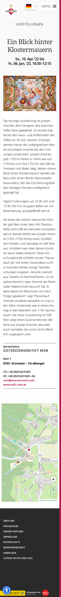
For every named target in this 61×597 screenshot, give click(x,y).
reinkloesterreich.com (19, 380)
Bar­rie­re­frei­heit (14, 547)
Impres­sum (10, 536)
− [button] (53, 494)
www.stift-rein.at (14, 384)
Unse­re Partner (13, 531)
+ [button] (53, 490)
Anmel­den (9, 552)
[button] (46, 6)
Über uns (8, 520)
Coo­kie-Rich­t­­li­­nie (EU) (18, 558)
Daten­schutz (11, 542)
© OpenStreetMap (52, 500)
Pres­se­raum (10, 526)
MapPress (42, 500)
